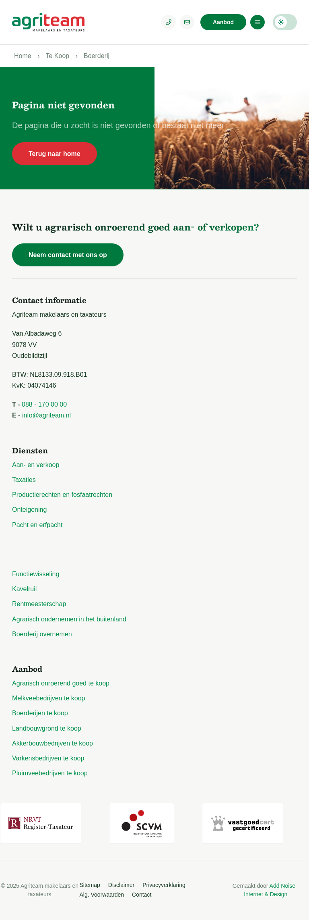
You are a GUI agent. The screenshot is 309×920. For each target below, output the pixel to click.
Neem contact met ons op (68, 254)
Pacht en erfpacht (37, 524)
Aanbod (223, 22)
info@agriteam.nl (46, 415)
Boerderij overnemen (42, 634)
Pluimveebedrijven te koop (50, 773)
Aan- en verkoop (35, 464)
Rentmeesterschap (39, 603)
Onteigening (29, 509)
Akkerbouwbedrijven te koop (52, 743)
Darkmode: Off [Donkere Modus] (285, 22)
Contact (141, 894)
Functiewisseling (35, 574)
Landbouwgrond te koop (46, 728)
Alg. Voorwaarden (102, 894)
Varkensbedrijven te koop (48, 758)
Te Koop (57, 55)
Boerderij (96, 55)
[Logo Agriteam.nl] (48, 22)
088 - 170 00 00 (44, 404)
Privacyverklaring (163, 885)
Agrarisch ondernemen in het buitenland (69, 619)
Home (22, 55)
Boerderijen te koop (40, 713)
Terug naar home (54, 153)
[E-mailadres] (187, 22)
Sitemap (90, 885)
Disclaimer (121, 885)
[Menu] (257, 22)
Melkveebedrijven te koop (48, 698)
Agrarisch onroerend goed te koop (60, 683)
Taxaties (24, 479)
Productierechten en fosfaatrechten (62, 494)
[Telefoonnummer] (168, 22)
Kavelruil (24, 589)
